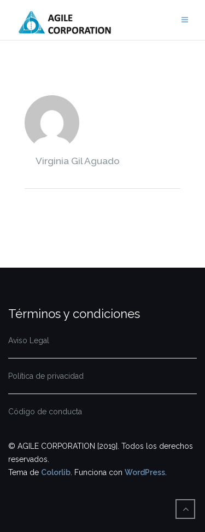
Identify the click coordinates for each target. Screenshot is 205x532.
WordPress (145, 472)
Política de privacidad (46, 376)
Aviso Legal (28, 340)
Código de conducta (45, 411)
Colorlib (56, 472)
